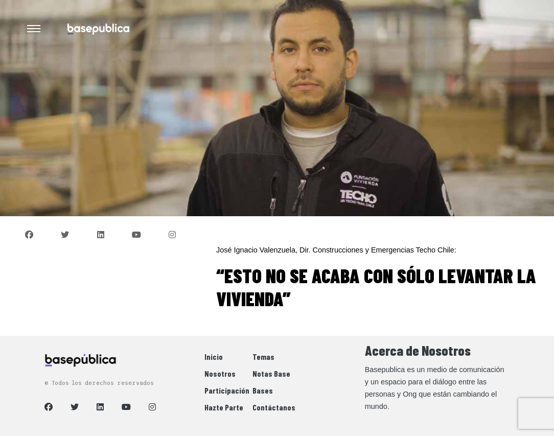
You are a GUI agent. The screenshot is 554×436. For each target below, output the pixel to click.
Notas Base (271, 373)
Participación (226, 390)
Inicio (213, 356)
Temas (263, 356)
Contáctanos (273, 407)
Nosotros (220, 373)
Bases (262, 390)
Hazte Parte (223, 407)
